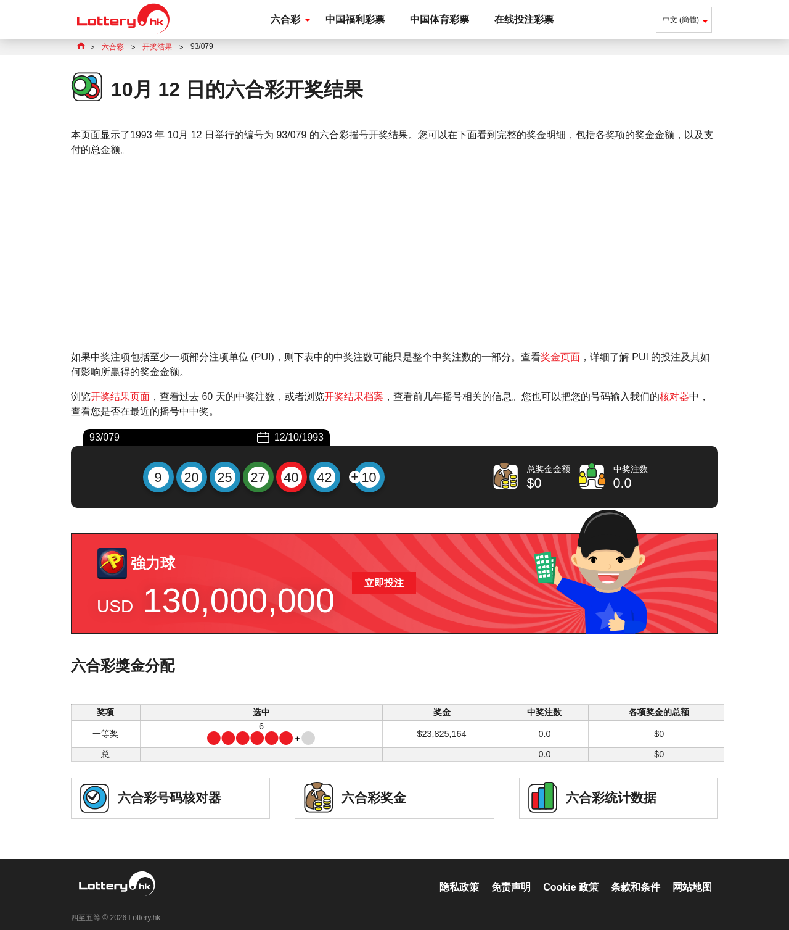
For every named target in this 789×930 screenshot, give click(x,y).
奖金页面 (560, 357)
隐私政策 (459, 874)
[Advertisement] (394, 253)
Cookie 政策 (571, 874)
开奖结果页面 (120, 396)
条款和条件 (635, 874)
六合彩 (285, 19)
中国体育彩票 (439, 19)
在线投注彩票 (524, 19)
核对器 (674, 396)
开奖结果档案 (353, 396)
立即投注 (384, 583)
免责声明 (511, 874)
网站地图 (692, 874)
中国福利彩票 (355, 19)
